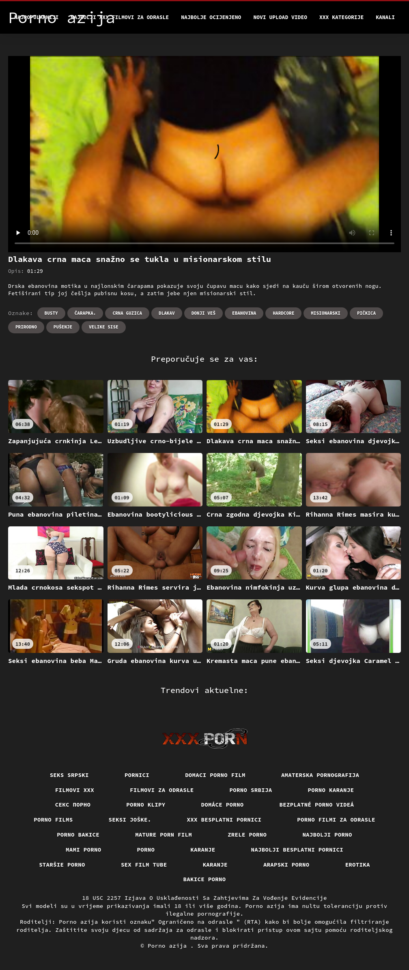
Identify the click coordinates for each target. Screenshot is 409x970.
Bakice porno (204, 879)
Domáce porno (222, 804)
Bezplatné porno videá (317, 804)
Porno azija (169, 945)
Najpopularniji (36, 17)
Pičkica (366, 313)
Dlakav (167, 313)
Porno (146, 849)
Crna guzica (127, 313)
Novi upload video (280, 17)
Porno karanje (331, 790)
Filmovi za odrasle (162, 790)
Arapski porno (286, 864)
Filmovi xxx (74, 790)
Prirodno (26, 327)
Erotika (357, 864)
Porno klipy (145, 804)
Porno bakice (78, 834)
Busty (51, 313)
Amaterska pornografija (320, 775)
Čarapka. (85, 313)
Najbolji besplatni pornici (297, 849)
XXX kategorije (341, 17)
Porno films (53, 819)
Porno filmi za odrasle (336, 819)
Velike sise (103, 327)
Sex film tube (144, 864)
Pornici (137, 775)
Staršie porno (62, 864)
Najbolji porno (327, 834)
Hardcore (283, 313)
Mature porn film (163, 834)
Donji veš (203, 313)
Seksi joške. (130, 819)
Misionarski (325, 313)
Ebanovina (244, 313)
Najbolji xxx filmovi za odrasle (120, 17)
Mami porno (83, 849)
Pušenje (63, 327)
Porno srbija (251, 790)
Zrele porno (247, 834)
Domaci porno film (215, 775)
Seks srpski (69, 775)
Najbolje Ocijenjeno (211, 17)
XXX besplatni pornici (224, 819)
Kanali (385, 17)
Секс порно (73, 804)
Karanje (202, 849)
